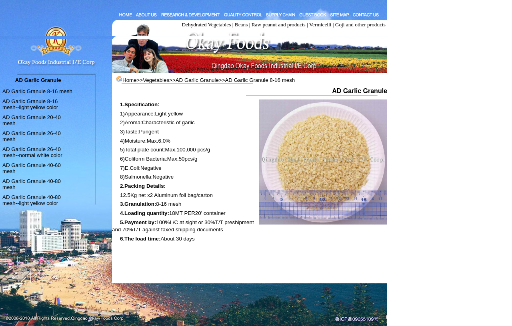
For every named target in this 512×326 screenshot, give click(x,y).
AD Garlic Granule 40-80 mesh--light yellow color (31, 200)
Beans (241, 25)
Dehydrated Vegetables (206, 25)
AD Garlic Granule (197, 80)
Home (129, 80)
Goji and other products (360, 25)
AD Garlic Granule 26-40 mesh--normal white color (32, 152)
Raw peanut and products (279, 25)
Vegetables (156, 80)
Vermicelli (320, 25)
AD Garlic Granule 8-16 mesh (37, 91)
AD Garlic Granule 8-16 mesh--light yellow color (30, 104)
